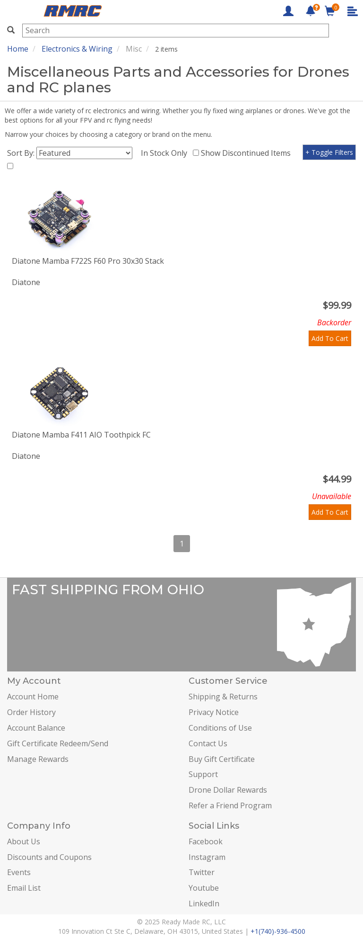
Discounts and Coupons (49, 857)
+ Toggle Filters (329, 152)
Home (17, 49)
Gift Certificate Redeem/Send (57, 743)
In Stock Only (166, 153)
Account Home (33, 696)
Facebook (206, 841)
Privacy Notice (214, 712)
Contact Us (208, 743)
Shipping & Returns (223, 696)
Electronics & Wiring (77, 49)
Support (203, 774)
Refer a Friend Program (230, 805)
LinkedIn (204, 903)
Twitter (202, 872)
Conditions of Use (220, 728)
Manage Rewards (38, 759)
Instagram (207, 857)
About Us (23, 841)
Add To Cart (329, 338)
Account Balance (36, 728)
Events (19, 872)
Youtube (204, 888)
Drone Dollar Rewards (228, 790)
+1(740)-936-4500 (278, 931)
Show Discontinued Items (247, 153)
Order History (31, 712)
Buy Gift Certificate (222, 759)
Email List (24, 888)
